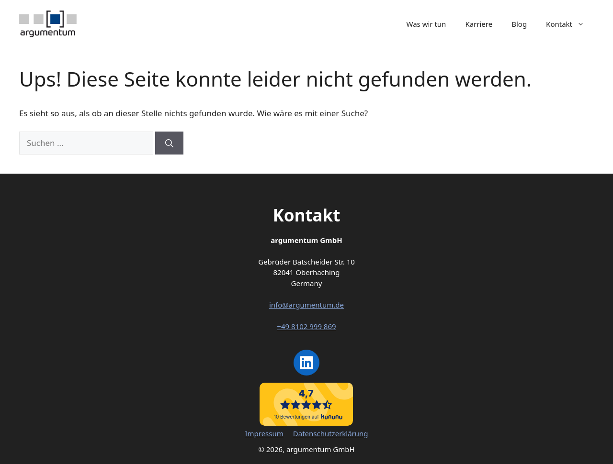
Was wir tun (426, 24)
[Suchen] (169, 143)
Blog (519, 24)
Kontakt (570, 24)
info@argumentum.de (306, 304)
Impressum (264, 433)
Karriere (478, 24)
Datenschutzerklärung (330, 433)
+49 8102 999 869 (306, 326)
